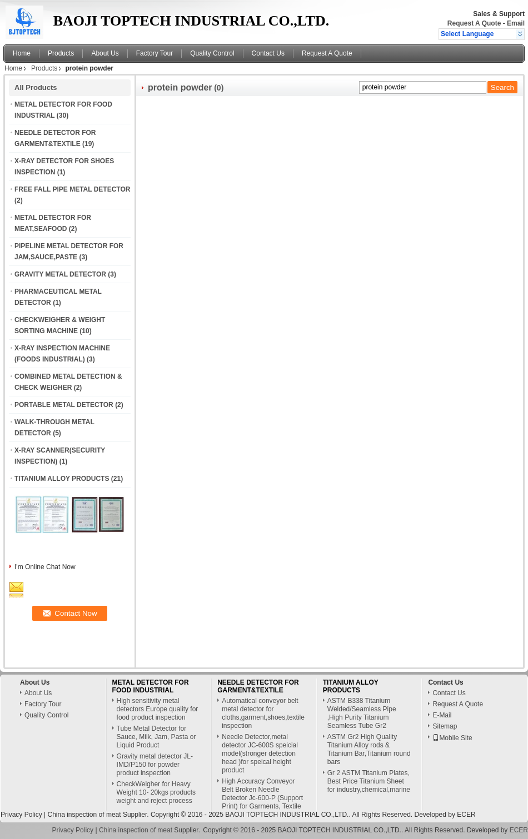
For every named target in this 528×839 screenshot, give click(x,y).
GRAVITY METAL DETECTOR (60, 274)
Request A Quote (474, 23)
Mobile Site (452, 738)
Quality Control (212, 53)
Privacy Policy (21, 814)
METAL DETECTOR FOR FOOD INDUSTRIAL (150, 686)
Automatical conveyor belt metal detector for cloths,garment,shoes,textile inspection (263, 713)
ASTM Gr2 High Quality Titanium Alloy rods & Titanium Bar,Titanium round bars (369, 749)
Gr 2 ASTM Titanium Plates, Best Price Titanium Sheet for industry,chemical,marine (368, 781)
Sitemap (444, 726)
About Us (104, 53)
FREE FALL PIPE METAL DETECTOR (72, 189)
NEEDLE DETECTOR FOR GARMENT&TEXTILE (257, 686)
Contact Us (268, 53)
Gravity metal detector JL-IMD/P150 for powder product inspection (155, 764)
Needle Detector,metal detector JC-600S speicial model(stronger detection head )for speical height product (260, 753)
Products (61, 53)
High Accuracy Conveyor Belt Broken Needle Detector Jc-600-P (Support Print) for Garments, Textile (262, 793)
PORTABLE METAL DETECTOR (63, 405)
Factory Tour (154, 53)
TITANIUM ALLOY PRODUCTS (61, 479)
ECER (466, 814)
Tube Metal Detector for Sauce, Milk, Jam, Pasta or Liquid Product (156, 737)
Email (516, 23)
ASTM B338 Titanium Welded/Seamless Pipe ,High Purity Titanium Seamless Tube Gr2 (361, 713)
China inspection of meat (84, 814)
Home (22, 53)
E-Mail (441, 715)
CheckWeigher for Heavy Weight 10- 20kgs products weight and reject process (156, 792)
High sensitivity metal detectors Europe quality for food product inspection (157, 709)
